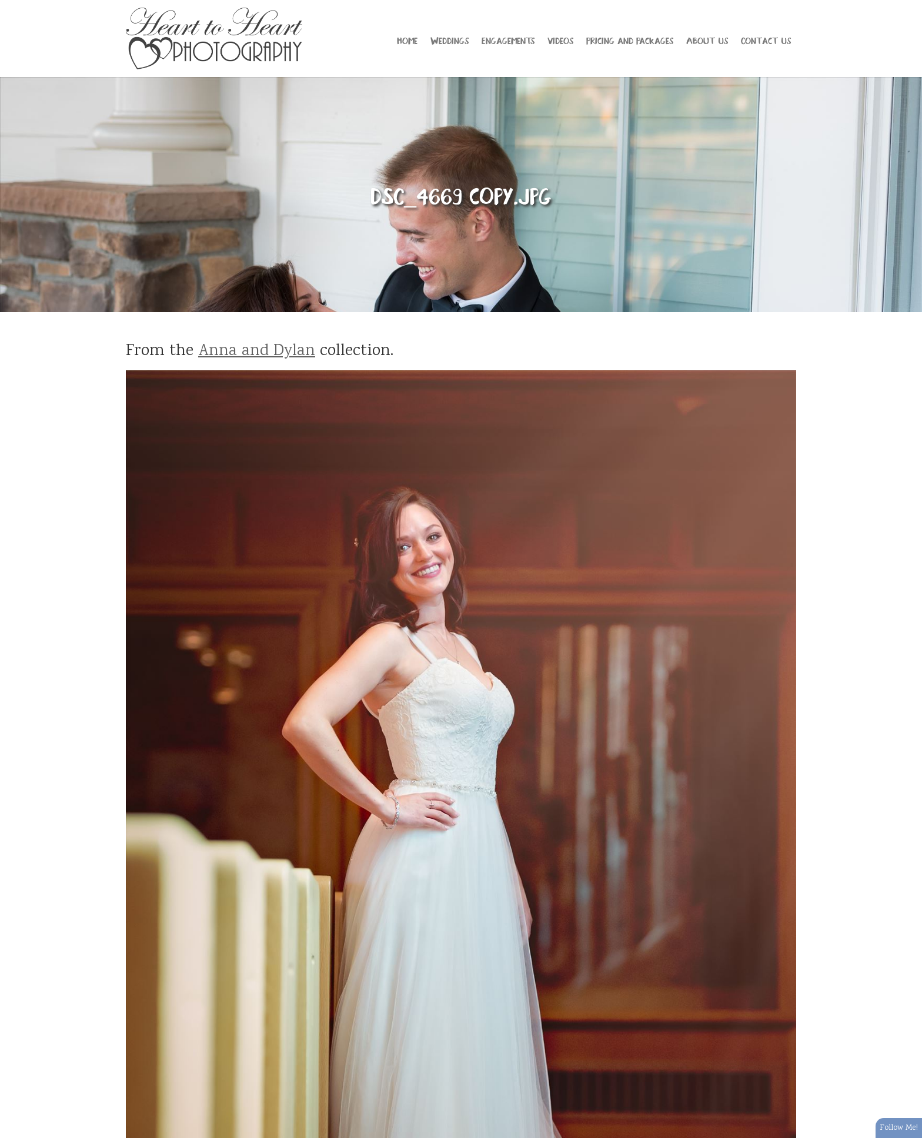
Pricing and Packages (629, 40)
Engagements (508, 40)
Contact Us (766, 40)
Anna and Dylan (256, 351)
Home (407, 40)
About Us (707, 40)
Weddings (449, 40)
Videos (560, 40)
